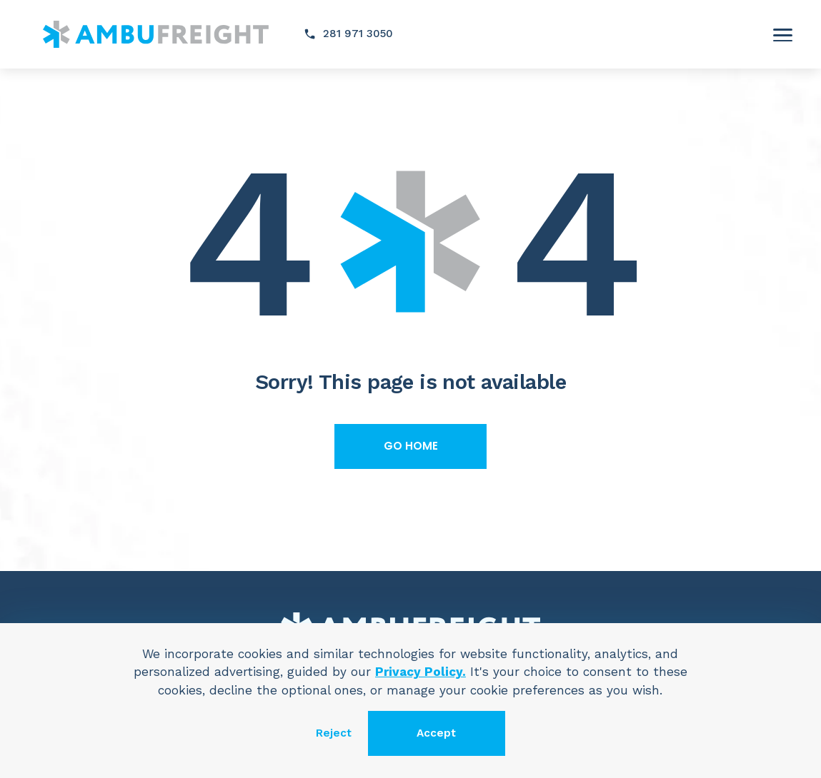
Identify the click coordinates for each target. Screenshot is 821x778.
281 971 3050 (358, 33)
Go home (411, 445)
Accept (436, 733)
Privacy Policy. (420, 672)
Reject (334, 733)
